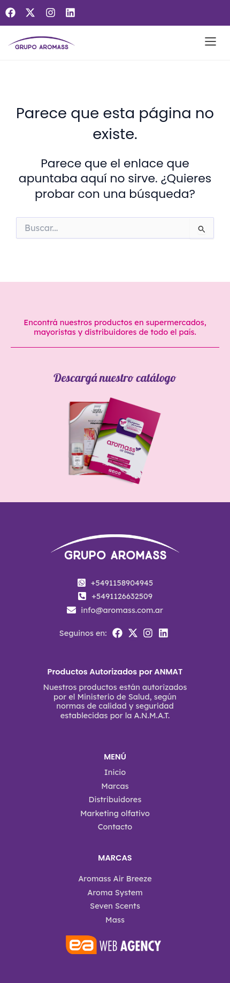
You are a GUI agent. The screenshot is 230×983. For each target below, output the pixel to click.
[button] (210, 43)
